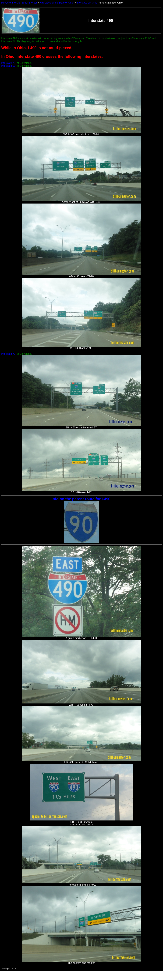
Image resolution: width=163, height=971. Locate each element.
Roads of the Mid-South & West (19, 2)
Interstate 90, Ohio (86, 2)
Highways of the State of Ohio (57, 2)
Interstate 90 (8, 65)
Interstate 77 (8, 353)
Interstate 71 (8, 63)
